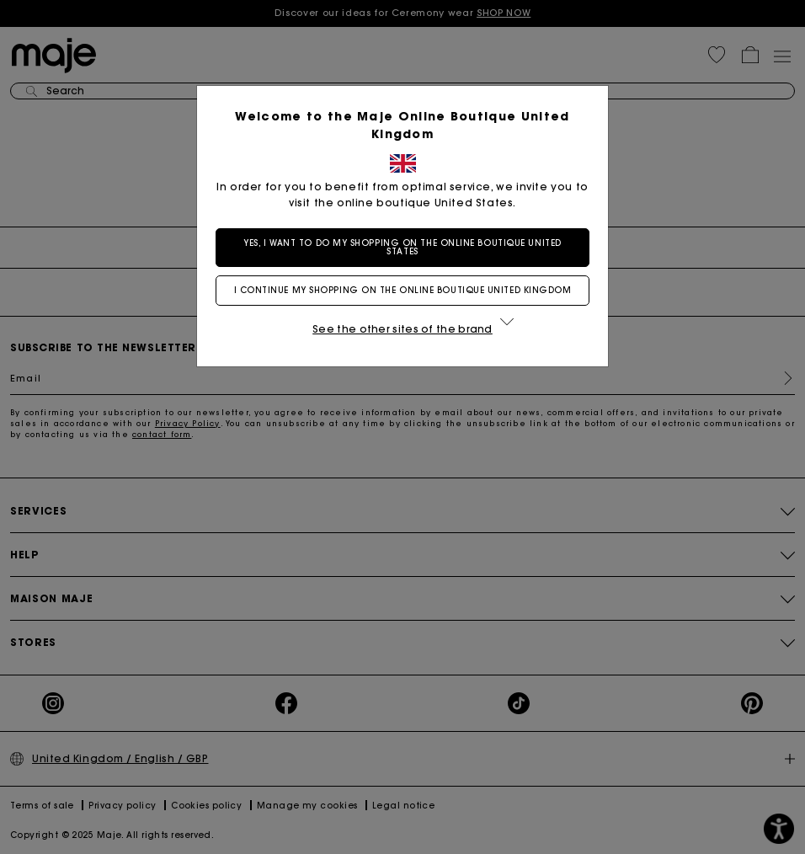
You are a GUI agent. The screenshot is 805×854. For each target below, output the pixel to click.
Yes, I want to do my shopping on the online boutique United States (402, 247)
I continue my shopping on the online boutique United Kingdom (403, 290)
